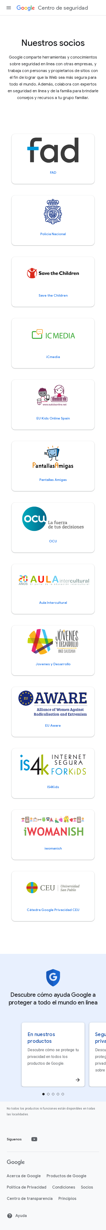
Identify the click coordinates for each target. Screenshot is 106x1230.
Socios (87, 1187)
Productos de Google (66, 1176)
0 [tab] (43, 1094)
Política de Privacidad (26, 1187)
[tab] (43, 1094)
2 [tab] (53, 1094)
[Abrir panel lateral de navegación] (8, 7)
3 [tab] (58, 1094)
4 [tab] (63, 1094)
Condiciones (63, 1187)
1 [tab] (48, 1094)
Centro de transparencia (30, 1198)
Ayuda (17, 1216)
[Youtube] (34, 1139)
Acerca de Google (24, 1176)
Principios (67, 1198)
